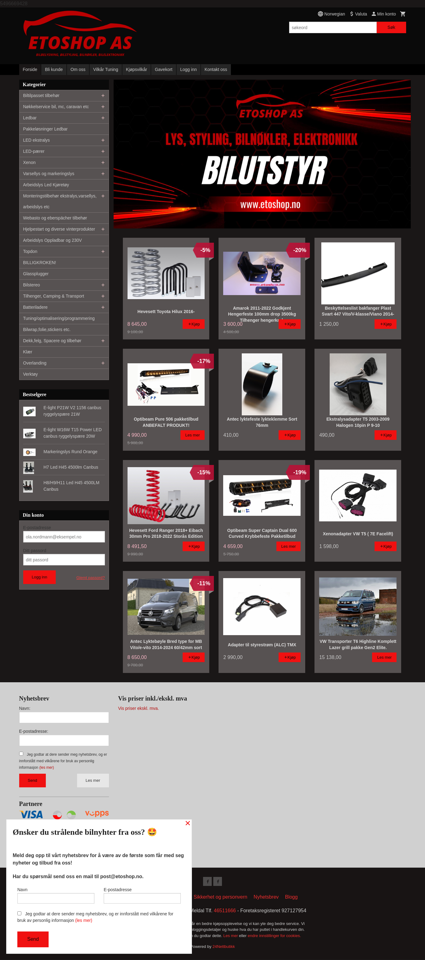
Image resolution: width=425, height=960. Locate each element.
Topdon (30, 251)
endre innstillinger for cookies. (274, 936)
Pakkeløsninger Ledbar (45, 128)
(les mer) (46, 767)
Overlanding (35, 363)
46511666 (225, 911)
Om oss (78, 69)
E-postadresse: (33, 731)
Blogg (291, 897)
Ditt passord (34, 550)
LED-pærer (34, 151)
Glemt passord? (90, 577)
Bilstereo (31, 284)
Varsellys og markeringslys (48, 173)
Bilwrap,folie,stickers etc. (47, 329)
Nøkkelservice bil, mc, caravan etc (56, 106)
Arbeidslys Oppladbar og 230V (52, 240)
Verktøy (30, 374)
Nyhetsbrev (266, 897)
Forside (30, 69)
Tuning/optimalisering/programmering (59, 318)
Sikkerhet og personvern (220, 897)
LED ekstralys (36, 140)
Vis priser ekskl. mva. (138, 708)
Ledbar (30, 117)
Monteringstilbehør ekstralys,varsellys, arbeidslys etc (60, 201)
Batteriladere (35, 307)
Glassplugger (36, 273)
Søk (391, 27)
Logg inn (188, 69)
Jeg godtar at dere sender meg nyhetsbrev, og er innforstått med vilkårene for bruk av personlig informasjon (63, 761)
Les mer (93, 780)
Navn (55, 894)
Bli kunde (54, 69)
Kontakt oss (216, 69)
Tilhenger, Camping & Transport (53, 296)
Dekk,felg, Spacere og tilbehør (52, 340)
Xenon (29, 162)
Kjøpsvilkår (136, 69)
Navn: (25, 708)
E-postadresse (37, 527)
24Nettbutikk (224, 947)
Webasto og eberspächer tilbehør (55, 217)
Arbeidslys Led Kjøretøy (46, 184)
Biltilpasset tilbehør (41, 95)
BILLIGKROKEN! (39, 262)
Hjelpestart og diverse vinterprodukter (59, 229)
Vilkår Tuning (105, 69)
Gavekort (163, 69)
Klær (28, 351)
